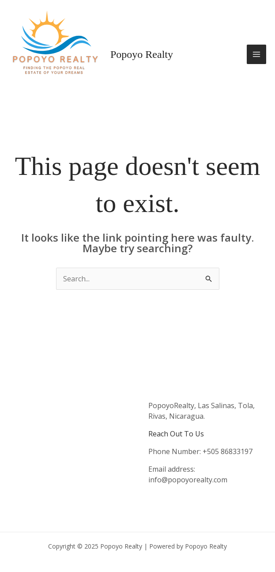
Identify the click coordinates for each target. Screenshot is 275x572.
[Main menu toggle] (256, 54)
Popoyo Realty (141, 54)
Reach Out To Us (176, 434)
